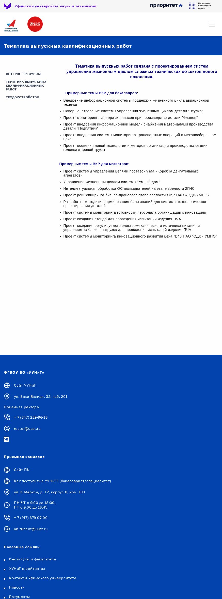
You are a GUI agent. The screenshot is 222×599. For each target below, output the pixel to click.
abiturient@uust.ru (31, 529)
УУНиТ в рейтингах (27, 568)
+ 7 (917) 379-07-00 (30, 517)
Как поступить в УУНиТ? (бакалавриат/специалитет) (62, 481)
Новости (17, 587)
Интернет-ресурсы (23, 74)
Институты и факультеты (32, 559)
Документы (19, 596)
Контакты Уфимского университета (42, 578)
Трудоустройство (22, 97)
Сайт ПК (21, 469)
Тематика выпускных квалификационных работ (26, 85)
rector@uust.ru (27, 428)
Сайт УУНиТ (25, 385)
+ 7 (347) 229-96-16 (30, 417)
